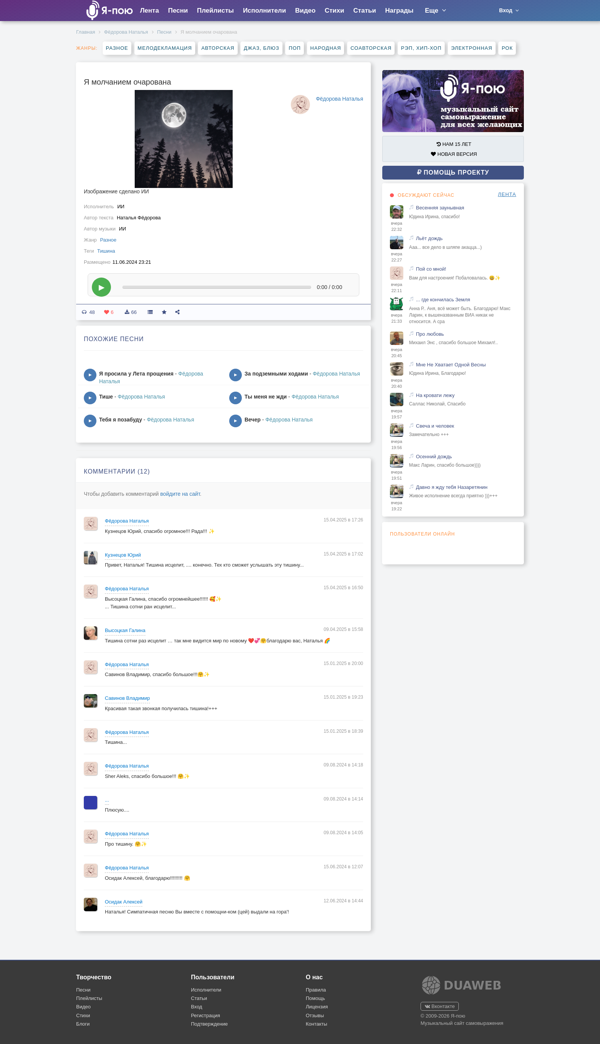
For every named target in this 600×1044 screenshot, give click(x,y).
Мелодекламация (165, 48)
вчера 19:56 (396, 444)
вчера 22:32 (396, 226)
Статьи (364, 10)
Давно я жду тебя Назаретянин (452, 487)
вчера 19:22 (396, 505)
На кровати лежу (435, 395)
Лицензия (317, 1007)
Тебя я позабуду (120, 420)
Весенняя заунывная (440, 208)
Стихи (334, 10)
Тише (106, 397)
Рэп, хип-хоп (421, 48)
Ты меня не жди (266, 397)
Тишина (106, 251)
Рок (507, 48)
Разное (117, 48)
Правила (316, 990)
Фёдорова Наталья (126, 32)
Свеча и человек (435, 426)
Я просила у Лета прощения (136, 374)
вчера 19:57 (396, 413)
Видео (305, 10)
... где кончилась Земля (443, 299)
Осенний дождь (434, 456)
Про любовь (430, 334)
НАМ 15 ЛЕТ (454, 144)
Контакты (316, 1024)
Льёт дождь (429, 238)
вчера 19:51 (396, 475)
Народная (325, 48)
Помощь (315, 998)
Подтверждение (209, 1024)
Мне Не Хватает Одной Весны (451, 365)
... (107, 800)
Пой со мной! (431, 269)
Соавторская (371, 48)
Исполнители (264, 10)
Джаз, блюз (261, 48)
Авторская (218, 48)
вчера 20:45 (396, 352)
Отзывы (315, 1015)
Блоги (83, 1024)
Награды (399, 10)
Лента (149, 10)
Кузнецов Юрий (123, 555)
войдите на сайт (180, 494)
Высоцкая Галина (125, 630)
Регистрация (205, 1015)
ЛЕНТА (507, 194)
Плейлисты (215, 10)
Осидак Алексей (123, 902)
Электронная (471, 48)
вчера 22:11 (396, 287)
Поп (295, 48)
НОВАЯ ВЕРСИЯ (454, 154)
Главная (85, 32)
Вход (196, 1007)
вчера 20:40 (396, 383)
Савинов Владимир (127, 698)
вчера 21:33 (396, 318)
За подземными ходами (276, 374)
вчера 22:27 (396, 257)
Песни (178, 10)
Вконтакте (440, 1006)
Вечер (253, 420)
